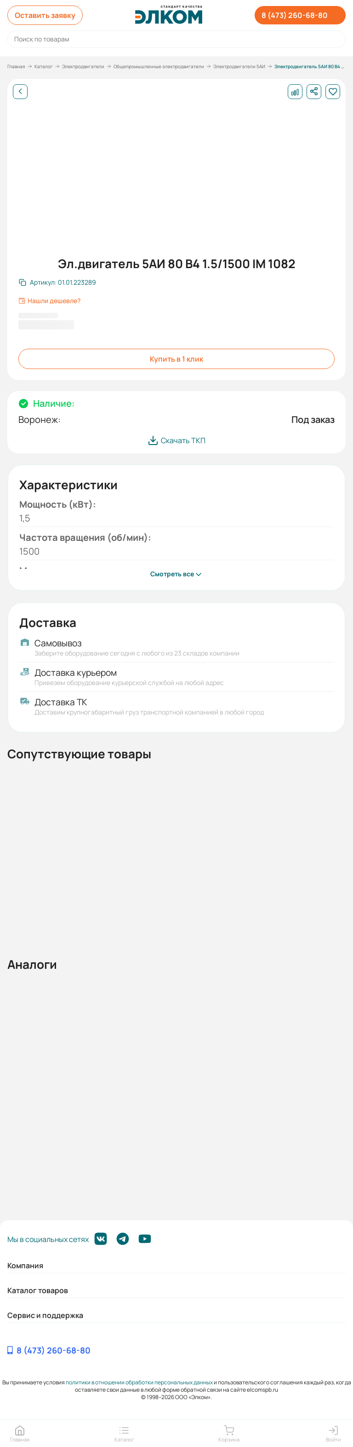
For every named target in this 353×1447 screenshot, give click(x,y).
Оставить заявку (45, 15)
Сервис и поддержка (45, 1315)
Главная (16, 66)
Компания (25, 1265)
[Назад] (20, 91)
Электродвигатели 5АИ (239, 66)
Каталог (43, 66)
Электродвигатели (83, 66)
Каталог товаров (37, 1290)
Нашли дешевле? (49, 301)
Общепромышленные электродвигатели (159, 66)
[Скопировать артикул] (57, 282)
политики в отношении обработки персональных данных (139, 1382)
